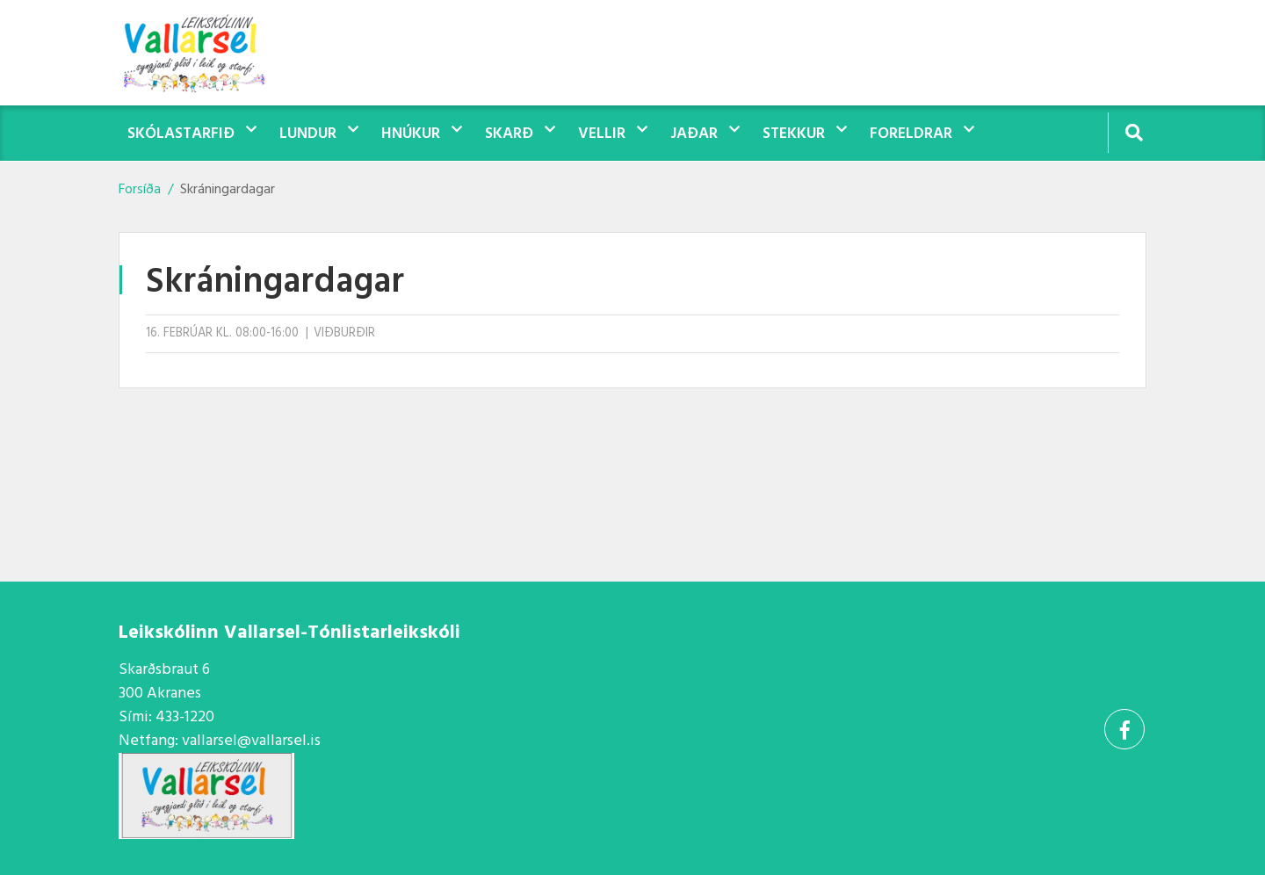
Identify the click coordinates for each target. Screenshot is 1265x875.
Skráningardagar (227, 189)
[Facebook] (1124, 729)
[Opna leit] (1134, 132)
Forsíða (140, 189)
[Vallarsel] (206, 52)
